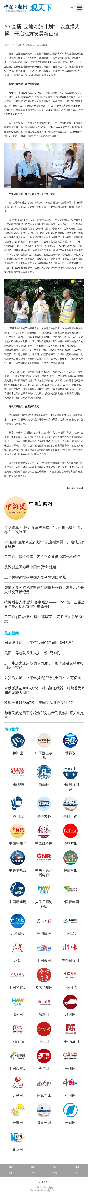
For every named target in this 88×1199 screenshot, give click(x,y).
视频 (55, 1173)
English (47, 1181)
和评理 (17, 753)
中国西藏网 (70, 1042)
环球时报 (70, 843)
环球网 (70, 1014)
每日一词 (70, 816)
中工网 (44, 1042)
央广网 (44, 1069)
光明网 (70, 1069)
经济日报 (18, 933)
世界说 (70, 753)
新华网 (17, 1150)
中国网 (70, 1095)
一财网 (70, 1123)
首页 (11, 1167)
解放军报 (70, 870)
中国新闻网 (40, 503)
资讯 (55, 1167)
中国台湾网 (17, 1069)
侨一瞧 (17, 816)
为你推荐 (11, 729)
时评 (33, 1167)
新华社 (44, 785)
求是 (17, 961)
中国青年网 (70, 902)
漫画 (33, 1173)
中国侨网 (44, 961)
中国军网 (70, 933)
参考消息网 (44, 988)
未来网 (17, 1123)
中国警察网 (17, 988)
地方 (77, 1173)
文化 (11, 1173)
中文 (39, 1181)
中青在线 (18, 1042)
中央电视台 (17, 870)
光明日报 (44, 933)
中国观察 (18, 785)
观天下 (41, 8)
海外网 (17, 1014)
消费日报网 (70, 961)
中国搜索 (70, 988)
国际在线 (44, 1095)
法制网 (44, 1014)
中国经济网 (44, 843)
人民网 (17, 1095)
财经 (77, 1167)
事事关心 (44, 816)
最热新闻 (11, 633)
